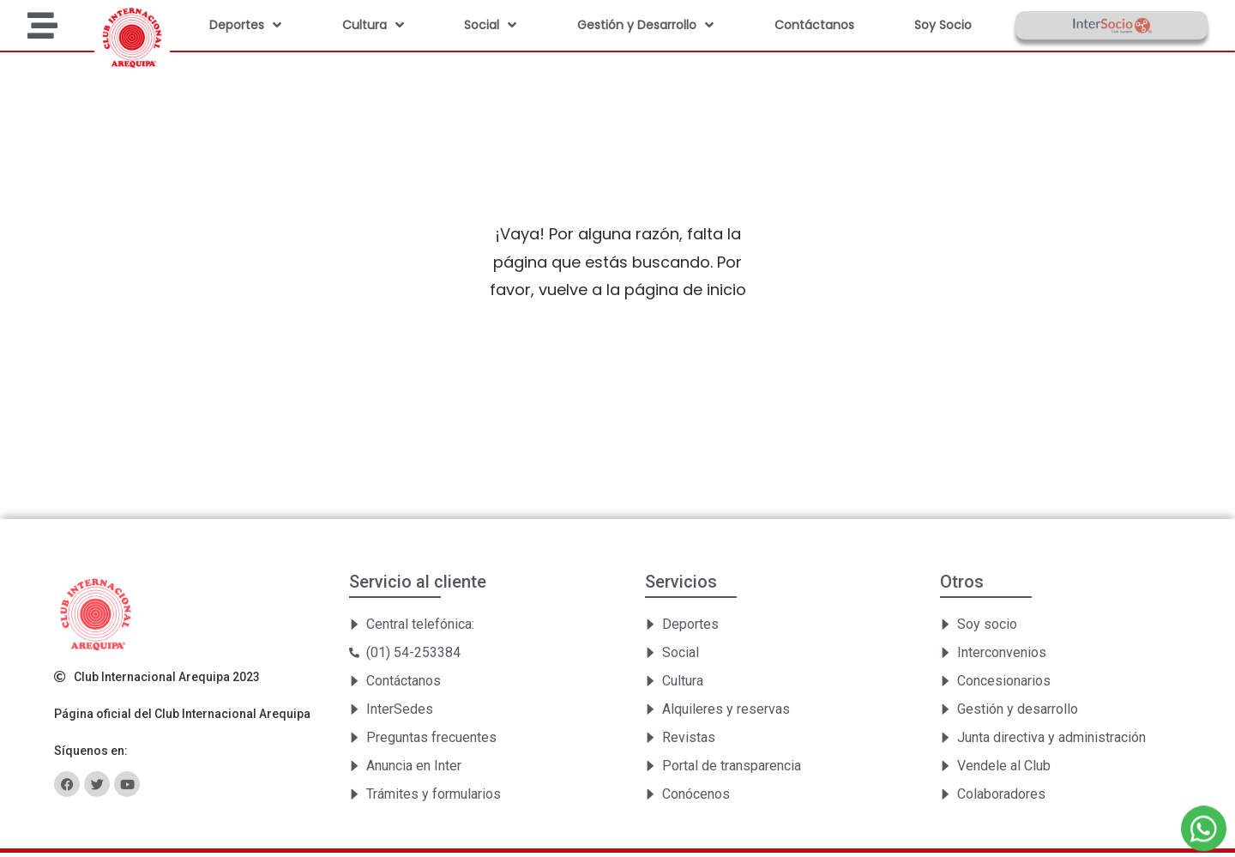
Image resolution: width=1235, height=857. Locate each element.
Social (490, 24)
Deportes (245, 24)
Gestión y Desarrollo (645, 24)
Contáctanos (814, 24)
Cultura (373, 24)
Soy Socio (943, 24)
